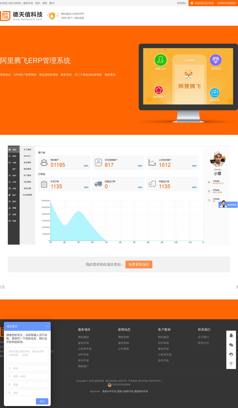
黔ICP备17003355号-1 (150, 381)
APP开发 (83, 354)
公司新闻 (123, 348)
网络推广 (83, 366)
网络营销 (123, 337)
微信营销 (123, 342)
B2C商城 (163, 342)
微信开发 (163, 348)
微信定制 (83, 342)
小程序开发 (85, 348)
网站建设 (83, 337)
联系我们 (181, 3)
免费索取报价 (138, 268)
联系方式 (203, 342)
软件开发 (83, 360)
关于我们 (203, 337)
